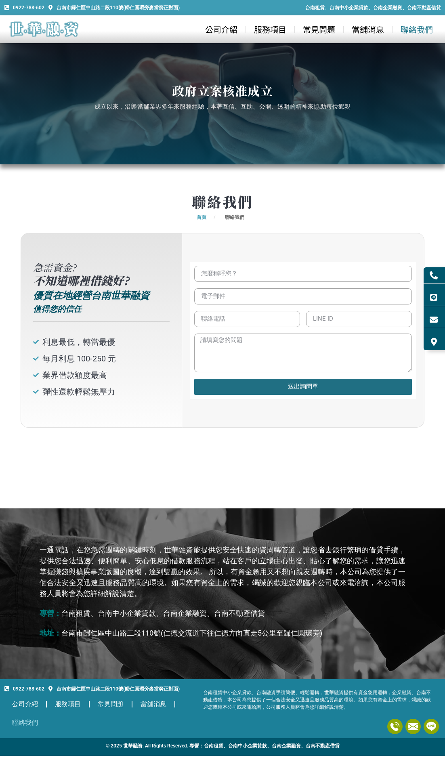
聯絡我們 (417, 29)
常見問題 (319, 29)
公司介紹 (221, 29)
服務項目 (270, 29)
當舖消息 (368, 29)
